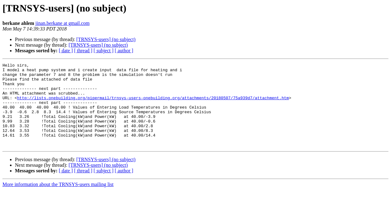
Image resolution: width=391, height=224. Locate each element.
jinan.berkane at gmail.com (62, 23)
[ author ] (124, 50)
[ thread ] (83, 50)
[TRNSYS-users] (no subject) (105, 39)
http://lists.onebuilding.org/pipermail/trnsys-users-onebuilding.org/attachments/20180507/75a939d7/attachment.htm (153, 105)
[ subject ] (104, 50)
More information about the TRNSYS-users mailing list (58, 201)
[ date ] (66, 50)
